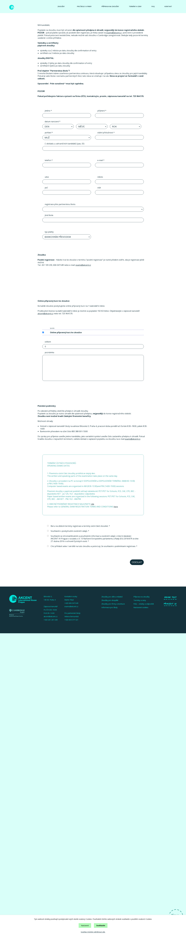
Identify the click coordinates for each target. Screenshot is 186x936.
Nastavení (85, 925)
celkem (48, 341)
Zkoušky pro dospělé (109, 600)
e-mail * (100, 160)
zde (92, 504)
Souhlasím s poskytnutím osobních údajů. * (68, 531)
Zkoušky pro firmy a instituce (113, 604)
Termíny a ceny (135, 6)
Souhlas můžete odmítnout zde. (93, 932)
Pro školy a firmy (84, 6)
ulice (47, 177)
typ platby (49, 232)
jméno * (48, 110)
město (100, 177)
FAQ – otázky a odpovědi (143, 604)
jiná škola (49, 215)
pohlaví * (49, 132)
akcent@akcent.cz (45, 313)
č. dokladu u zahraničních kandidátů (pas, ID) (64, 143)
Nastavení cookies (140, 607)
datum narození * (52, 121)
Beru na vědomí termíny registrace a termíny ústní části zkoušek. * (78, 526)
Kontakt (168, 6)
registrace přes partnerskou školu (60, 204)
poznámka (49, 352)
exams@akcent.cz (114, 32)
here (116, 506)
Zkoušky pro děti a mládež (112, 596)
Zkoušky (61, 6)
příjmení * (101, 110)
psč (46, 187)
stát (99, 187)
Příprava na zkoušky (110, 6)
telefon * (49, 160)
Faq (153, 6)
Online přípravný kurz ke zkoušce (66, 332)
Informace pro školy (109, 607)
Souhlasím (100, 925)
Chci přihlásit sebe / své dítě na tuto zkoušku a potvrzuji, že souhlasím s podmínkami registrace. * (92, 546)
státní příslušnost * (106, 132)
